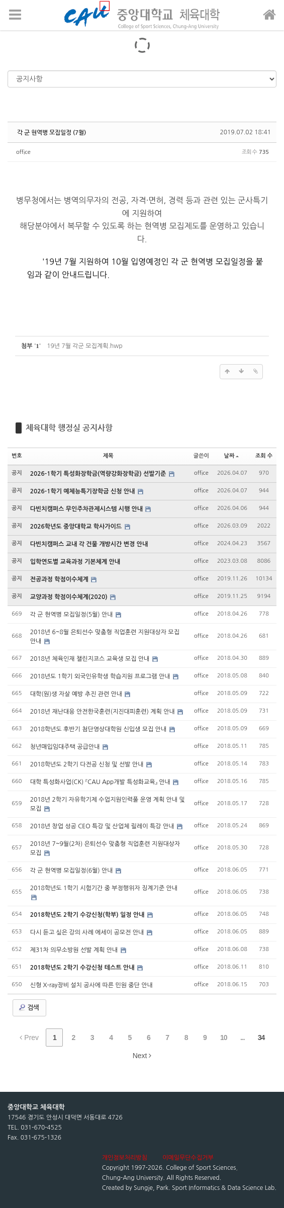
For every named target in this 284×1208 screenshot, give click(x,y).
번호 (17, 456)
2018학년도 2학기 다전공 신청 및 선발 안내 (87, 764)
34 (261, 1037)
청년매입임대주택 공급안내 (66, 747)
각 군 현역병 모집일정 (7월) (51, 132)
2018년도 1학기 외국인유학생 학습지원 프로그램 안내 (101, 676)
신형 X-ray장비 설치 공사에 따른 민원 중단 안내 (91, 985)
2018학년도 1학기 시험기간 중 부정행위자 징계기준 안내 (103, 888)
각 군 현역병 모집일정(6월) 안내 (72, 871)
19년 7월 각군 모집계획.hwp (85, 346)
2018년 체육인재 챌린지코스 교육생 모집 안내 (90, 659)
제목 (108, 456)
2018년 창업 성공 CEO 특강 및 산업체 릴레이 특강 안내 (103, 826)
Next (142, 1056)
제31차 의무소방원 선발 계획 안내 (75, 950)
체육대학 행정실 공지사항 (69, 428)
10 (223, 1037)
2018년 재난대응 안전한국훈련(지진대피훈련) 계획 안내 (103, 712)
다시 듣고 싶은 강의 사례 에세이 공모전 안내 (88, 932)
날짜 (231, 456)
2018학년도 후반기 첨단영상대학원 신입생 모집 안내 (99, 729)
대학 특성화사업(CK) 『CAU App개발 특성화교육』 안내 (101, 782)
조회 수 (263, 456)
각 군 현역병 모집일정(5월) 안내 (72, 615)
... (242, 1037)
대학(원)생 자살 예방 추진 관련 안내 (77, 694)
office (23, 152)
